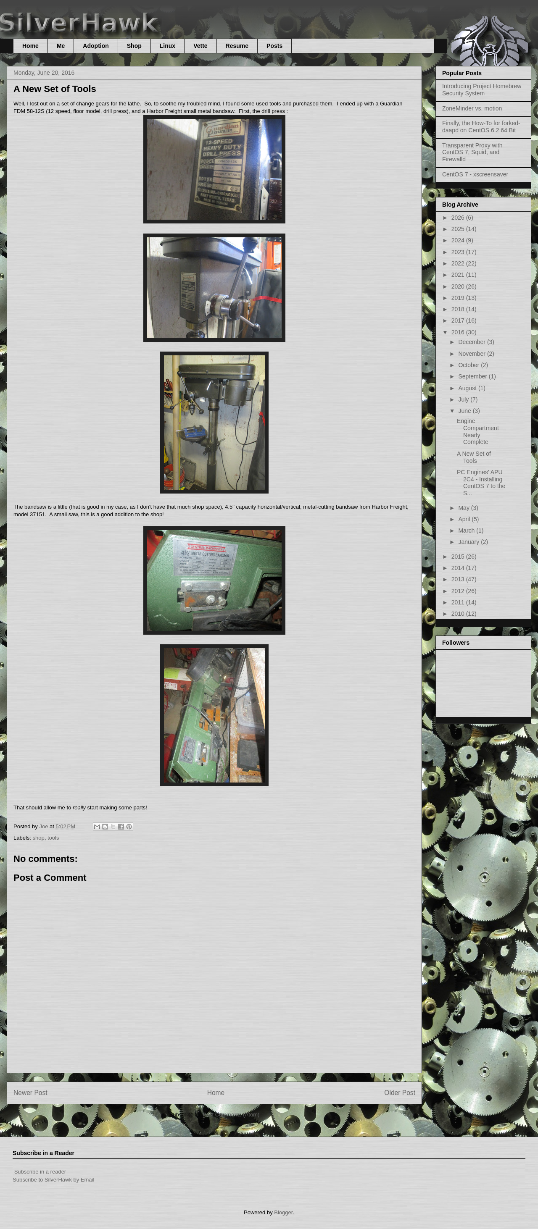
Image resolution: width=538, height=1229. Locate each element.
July (464, 399)
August (468, 388)
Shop (134, 45)
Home (30, 45)
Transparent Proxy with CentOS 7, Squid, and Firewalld (472, 152)
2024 (458, 240)
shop (39, 838)
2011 (458, 602)
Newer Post (30, 1092)
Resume (237, 45)
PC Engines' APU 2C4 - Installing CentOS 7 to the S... (481, 482)
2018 (458, 309)
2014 (458, 568)
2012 (458, 591)
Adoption (95, 45)
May (464, 507)
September (473, 376)
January (469, 541)
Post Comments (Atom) (231, 1114)
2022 (458, 263)
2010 (458, 613)
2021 (458, 274)
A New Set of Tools (474, 457)
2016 (458, 332)
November (472, 353)
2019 (458, 297)
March (467, 530)
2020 (458, 286)
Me (61, 45)
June (465, 410)
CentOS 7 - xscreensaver (475, 174)
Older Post (399, 1092)
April (465, 519)
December (472, 342)
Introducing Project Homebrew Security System (481, 90)
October (469, 365)
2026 (458, 217)
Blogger (283, 1212)
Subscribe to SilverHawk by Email (53, 1179)
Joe (44, 826)
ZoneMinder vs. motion (472, 108)
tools (53, 838)
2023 (458, 252)
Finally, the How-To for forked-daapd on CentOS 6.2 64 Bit (481, 127)
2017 (458, 320)
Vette (200, 45)
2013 (458, 579)
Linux (167, 45)
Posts (274, 45)
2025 (458, 229)
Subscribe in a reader (40, 1172)
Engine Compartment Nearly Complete (478, 431)
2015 (458, 556)
